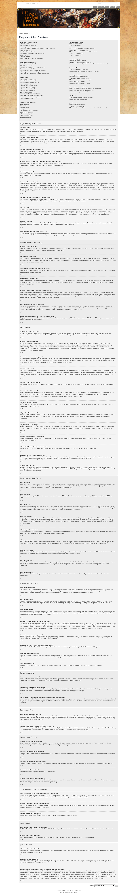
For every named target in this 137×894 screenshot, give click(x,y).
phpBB (63, 890)
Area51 (112, 860)
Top (22, 133)
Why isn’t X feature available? (77, 106)
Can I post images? (25, 109)
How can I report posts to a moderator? (30, 93)
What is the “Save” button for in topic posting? (32, 95)
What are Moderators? (75, 45)
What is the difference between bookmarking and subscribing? (85, 88)
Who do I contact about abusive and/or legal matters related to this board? (88, 107)
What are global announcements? (29, 110)
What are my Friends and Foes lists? (78, 69)
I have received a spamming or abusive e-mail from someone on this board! (88, 63)
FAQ (95, 6)
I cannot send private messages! (77, 60)
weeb (75, 892)
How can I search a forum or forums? (78, 76)
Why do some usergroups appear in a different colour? (83, 51)
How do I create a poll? (26, 84)
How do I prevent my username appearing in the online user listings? (37, 48)
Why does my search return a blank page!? (80, 79)
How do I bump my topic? (26, 98)
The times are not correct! (26, 65)
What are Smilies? (25, 107)
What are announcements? (27, 112)
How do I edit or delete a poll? (28, 87)
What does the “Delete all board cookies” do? (31, 58)
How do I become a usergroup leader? (79, 50)
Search (100, 6)
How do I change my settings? (28, 63)
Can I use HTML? (24, 105)
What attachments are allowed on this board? (81, 97)
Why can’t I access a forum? (27, 89)
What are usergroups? (75, 47)
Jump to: (91, 885)
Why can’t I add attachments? (27, 90)
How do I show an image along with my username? (33, 70)
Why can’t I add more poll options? (29, 85)
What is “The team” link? (75, 55)
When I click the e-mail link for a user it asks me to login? (34, 73)
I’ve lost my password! (26, 50)
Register (112, 6)
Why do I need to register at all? (28, 45)
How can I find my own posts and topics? (79, 83)
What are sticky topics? (26, 113)
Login (117, 6)
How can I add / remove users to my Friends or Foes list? (84, 71)
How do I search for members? (77, 81)
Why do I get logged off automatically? (30, 47)
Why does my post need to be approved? (30, 97)
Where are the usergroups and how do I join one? (82, 48)
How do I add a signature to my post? (29, 82)
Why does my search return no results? (79, 78)
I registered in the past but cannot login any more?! (33, 53)
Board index (27, 33)
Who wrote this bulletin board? (77, 104)
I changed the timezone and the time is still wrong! (33, 67)
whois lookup (41, 872)
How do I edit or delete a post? (28, 80)
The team (106, 6)
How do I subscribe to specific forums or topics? (81, 90)
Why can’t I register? (25, 56)
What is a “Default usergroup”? (77, 53)
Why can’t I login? (24, 43)
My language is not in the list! (27, 68)
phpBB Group (66, 850)
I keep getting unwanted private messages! (80, 62)
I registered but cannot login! (27, 51)
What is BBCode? (24, 104)
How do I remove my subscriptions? (78, 92)
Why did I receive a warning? (27, 92)
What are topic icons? (25, 117)
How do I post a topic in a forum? (28, 79)
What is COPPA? (24, 55)
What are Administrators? (76, 43)
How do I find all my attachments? (78, 99)
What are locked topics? (26, 115)
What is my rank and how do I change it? (30, 72)
